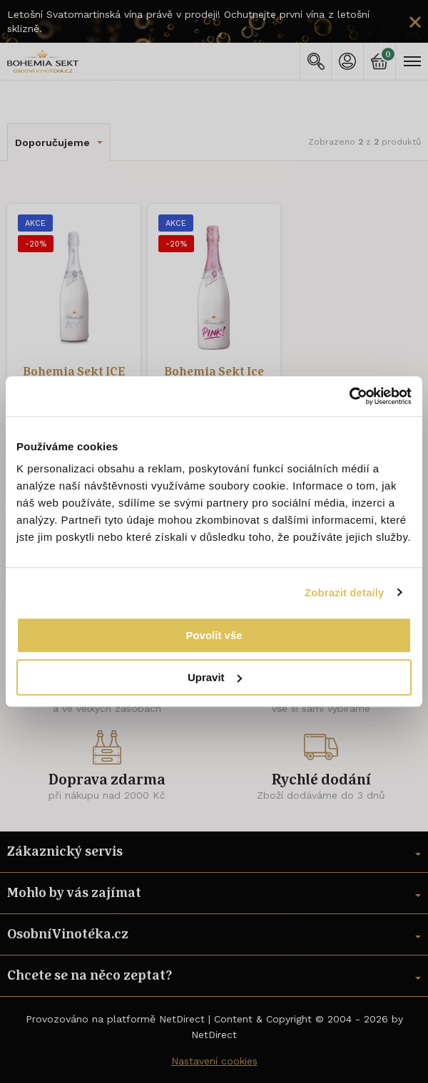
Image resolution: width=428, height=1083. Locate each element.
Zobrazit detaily (344, 592)
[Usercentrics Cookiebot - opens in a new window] (349, 396)
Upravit (215, 677)
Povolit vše (213, 635)
